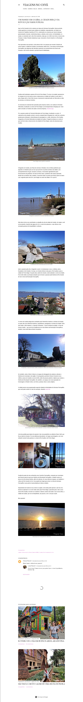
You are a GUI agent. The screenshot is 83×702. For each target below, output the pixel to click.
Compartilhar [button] (21, 550)
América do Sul (25, 552)
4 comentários (29, 686)
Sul (53, 552)
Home (25, 9)
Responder (26, 574)
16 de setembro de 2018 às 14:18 (39, 561)
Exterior (46, 9)
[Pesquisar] (64, 4)
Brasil (40, 9)
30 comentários (29, 644)
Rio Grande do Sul (47, 552)
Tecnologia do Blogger (41, 697)
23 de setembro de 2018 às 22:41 (43, 566)
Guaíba (41, 552)
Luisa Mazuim (32, 566)
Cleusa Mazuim (27, 561)
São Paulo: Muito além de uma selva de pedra (41, 684)
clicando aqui (50, 108)
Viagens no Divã (35, 5)
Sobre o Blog (32, 9)
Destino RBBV (35, 552)
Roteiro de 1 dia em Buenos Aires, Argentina (41, 641)
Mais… (52, 9)
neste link (47, 389)
